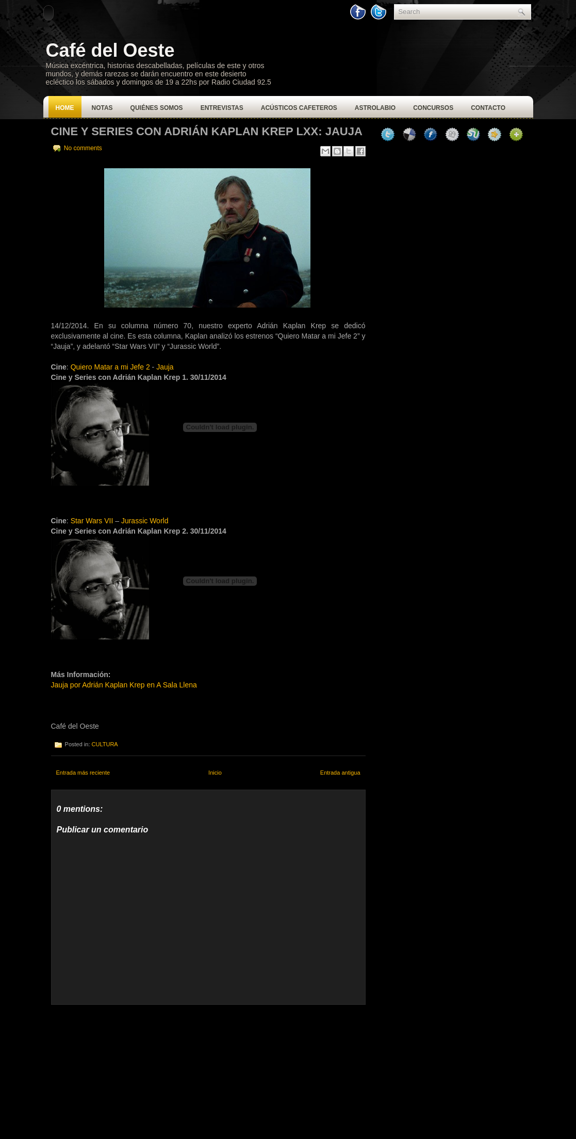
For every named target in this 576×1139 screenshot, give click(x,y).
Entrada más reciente (83, 772)
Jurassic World (145, 521)
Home (65, 107)
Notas (102, 107)
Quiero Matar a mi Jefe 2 (110, 367)
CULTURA (105, 744)
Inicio (215, 772)
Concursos (433, 107)
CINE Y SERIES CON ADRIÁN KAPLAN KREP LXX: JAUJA (207, 131)
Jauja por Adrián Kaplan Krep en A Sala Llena (124, 685)
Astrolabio (375, 107)
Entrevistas (222, 107)
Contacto (488, 107)
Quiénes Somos (156, 107)
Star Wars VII (92, 521)
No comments (83, 148)
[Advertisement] (128, 1069)
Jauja (164, 367)
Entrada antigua (340, 772)
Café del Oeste (110, 50)
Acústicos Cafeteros (299, 107)
